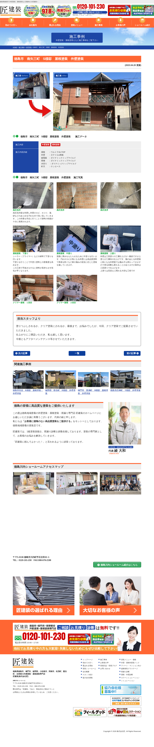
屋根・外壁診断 (127, 675)
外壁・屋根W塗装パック (130, 663)
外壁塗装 (46, 145)
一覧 (77, 353)
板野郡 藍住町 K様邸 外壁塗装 (60, 382)
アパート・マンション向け (131, 666)
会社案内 (33, 25)
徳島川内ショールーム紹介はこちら (119, 565)
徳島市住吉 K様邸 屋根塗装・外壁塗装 (28, 382)
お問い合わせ (105, 669)
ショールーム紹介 (142, 25)
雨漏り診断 (125, 672)
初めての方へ (11, 25)
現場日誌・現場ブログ (108, 666)
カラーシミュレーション (130, 678)
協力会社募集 (88, 678)
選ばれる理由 (55, 25)
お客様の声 (120, 25)
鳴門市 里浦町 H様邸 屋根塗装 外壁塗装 (93, 382)
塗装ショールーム (89, 669)
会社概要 (86, 672)
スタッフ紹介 (88, 675)
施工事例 (98, 25)
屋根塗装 (56, 145)
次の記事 (22, 353)
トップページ (88, 660)
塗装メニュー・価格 (128, 660)
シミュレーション (127, 681)
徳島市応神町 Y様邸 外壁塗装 (125, 380)
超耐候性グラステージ (129, 669)
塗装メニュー (77, 25)
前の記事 (131, 353)
